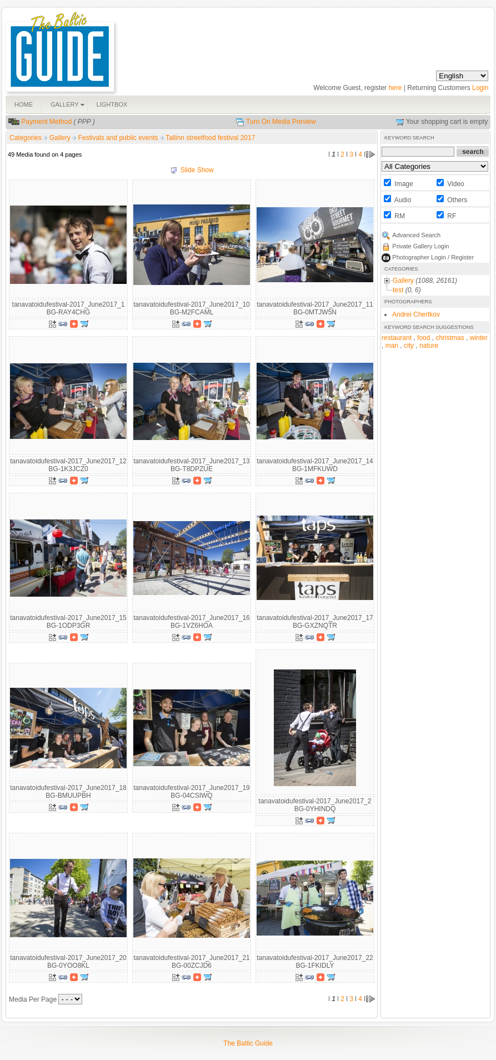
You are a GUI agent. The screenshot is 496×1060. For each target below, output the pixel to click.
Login (480, 88)
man (391, 345)
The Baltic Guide (248, 1043)
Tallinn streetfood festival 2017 (210, 138)
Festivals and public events (118, 138)
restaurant (397, 338)
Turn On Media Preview (281, 122)
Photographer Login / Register (433, 257)
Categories (25, 138)
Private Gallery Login (420, 246)
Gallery (60, 138)
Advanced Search (416, 235)
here (395, 88)
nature (428, 345)
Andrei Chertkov (416, 314)
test (398, 290)
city (409, 345)
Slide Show (197, 170)
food (423, 338)
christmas (449, 338)
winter (479, 338)
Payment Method (46, 122)
